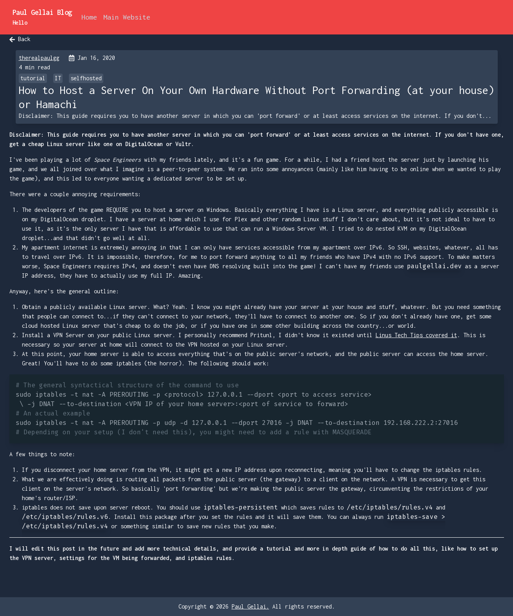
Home (89, 17)
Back (20, 39)
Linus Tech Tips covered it (416, 335)
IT (58, 78)
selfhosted (86, 78)
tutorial (32, 78)
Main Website (126, 17)
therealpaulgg (39, 57)
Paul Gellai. (250, 606)
